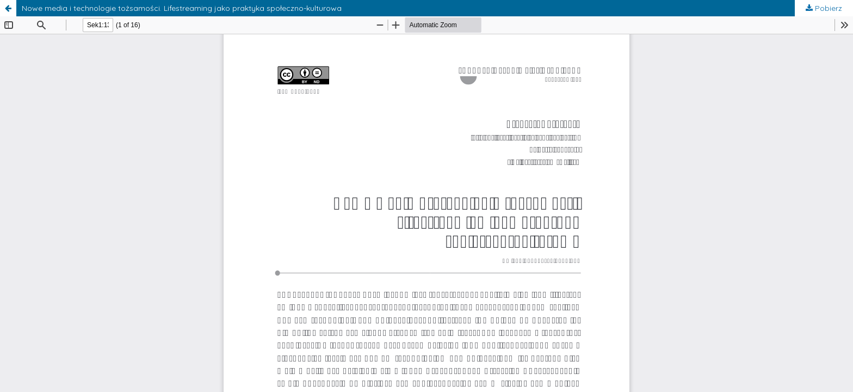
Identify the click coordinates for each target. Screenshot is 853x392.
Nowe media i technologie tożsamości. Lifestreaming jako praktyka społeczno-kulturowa (182, 8)
